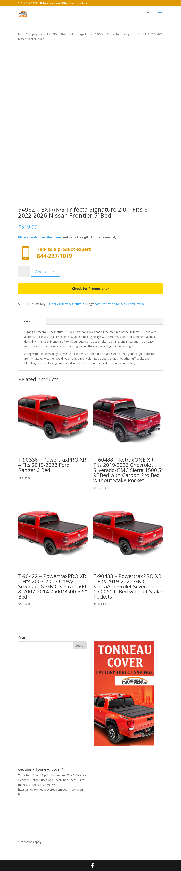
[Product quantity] (24, 271)
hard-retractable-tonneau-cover (115, 304)
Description (32, 321)
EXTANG (52, 34)
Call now (90, 253)
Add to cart (45, 271)
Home (21, 34)
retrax (140, 304)
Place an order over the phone (40, 237)
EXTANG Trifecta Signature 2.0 (76, 34)
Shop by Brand (36, 34)
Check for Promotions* (90, 288)
